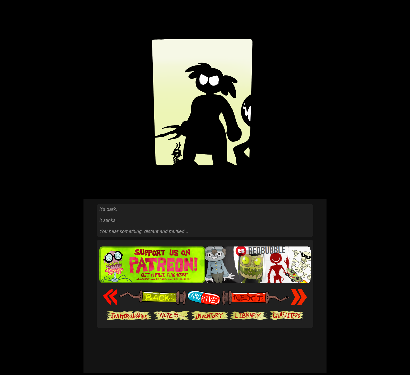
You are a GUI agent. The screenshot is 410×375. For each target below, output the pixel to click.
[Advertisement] (205, 344)
